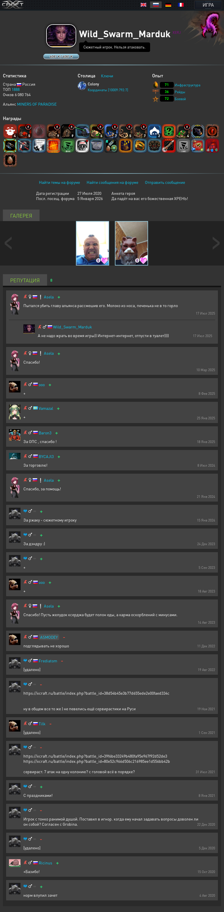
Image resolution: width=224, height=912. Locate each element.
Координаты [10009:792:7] (108, 90)
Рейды (180, 92)
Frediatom (48, 660)
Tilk (42, 723)
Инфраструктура (187, 85)
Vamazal (46, 408)
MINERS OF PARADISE (37, 103)
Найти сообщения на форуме (112, 182)
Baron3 (45, 432)
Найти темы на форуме (59, 182)
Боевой (180, 99)
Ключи (107, 75)
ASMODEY (49, 637)
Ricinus (45, 862)
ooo (42, 384)
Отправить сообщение (165, 182)
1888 (16, 89)
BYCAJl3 (46, 456)
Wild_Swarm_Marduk (72, 326)
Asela (49, 296)
